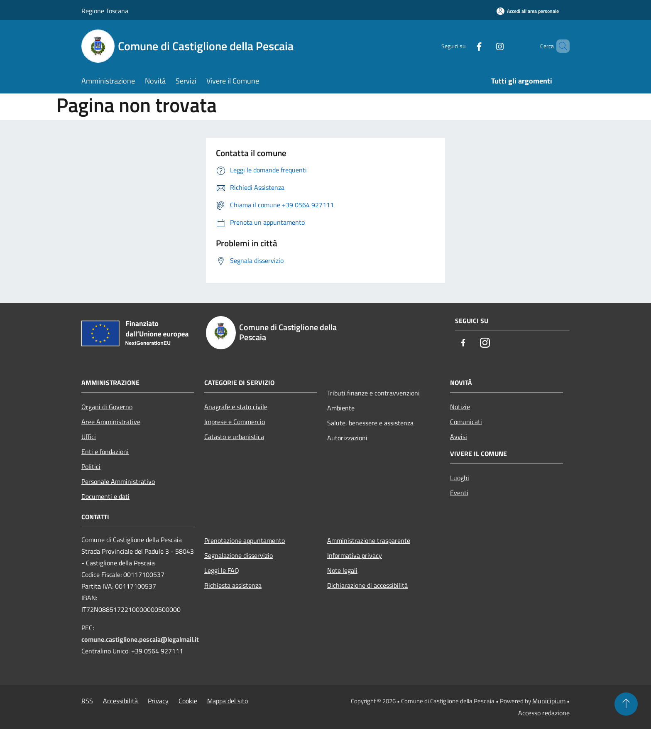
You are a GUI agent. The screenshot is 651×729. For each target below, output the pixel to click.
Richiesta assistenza (233, 585)
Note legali (342, 570)
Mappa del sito (227, 701)
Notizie (460, 407)
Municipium (548, 701)
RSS (87, 701)
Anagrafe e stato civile (235, 407)
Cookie (188, 701)
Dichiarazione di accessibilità (367, 585)
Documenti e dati (105, 496)
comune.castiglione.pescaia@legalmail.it (140, 639)
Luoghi (459, 478)
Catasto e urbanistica (234, 437)
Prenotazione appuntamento (244, 540)
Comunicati (466, 422)
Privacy (158, 701)
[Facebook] (465, 46)
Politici (90, 466)
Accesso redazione (544, 713)
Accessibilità (120, 701)
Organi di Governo (106, 407)
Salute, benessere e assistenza (370, 423)
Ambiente (341, 408)
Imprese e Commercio (234, 422)
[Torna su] (626, 704)
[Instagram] (485, 46)
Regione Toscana (104, 11)
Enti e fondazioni (105, 452)
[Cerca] (560, 46)
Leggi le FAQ (221, 570)
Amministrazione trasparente (368, 540)
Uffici (88, 437)
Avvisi (458, 437)
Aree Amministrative (110, 422)
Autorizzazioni (347, 438)
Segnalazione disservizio (238, 555)
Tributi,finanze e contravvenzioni (373, 393)
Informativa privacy (354, 555)
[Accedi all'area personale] (528, 11)
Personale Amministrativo (118, 481)
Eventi (459, 493)
